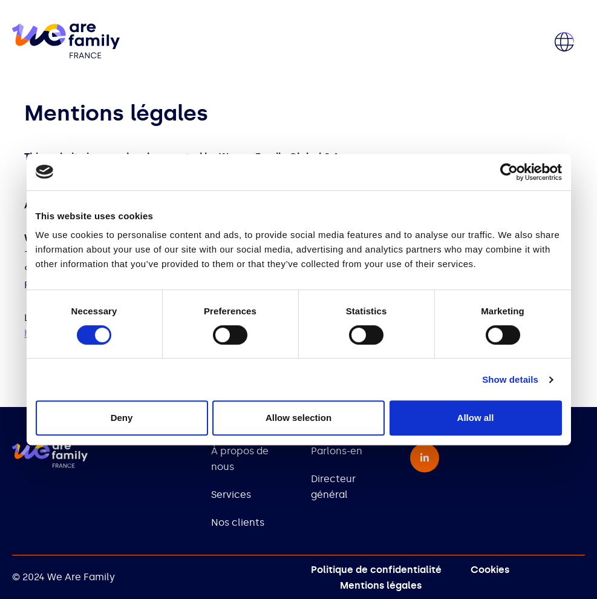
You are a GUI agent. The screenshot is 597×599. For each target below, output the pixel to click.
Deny (122, 417)
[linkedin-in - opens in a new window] (424, 457)
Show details (510, 379)
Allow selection (298, 417)
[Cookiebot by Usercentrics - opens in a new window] (509, 172)
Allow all (475, 417)
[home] (66, 42)
